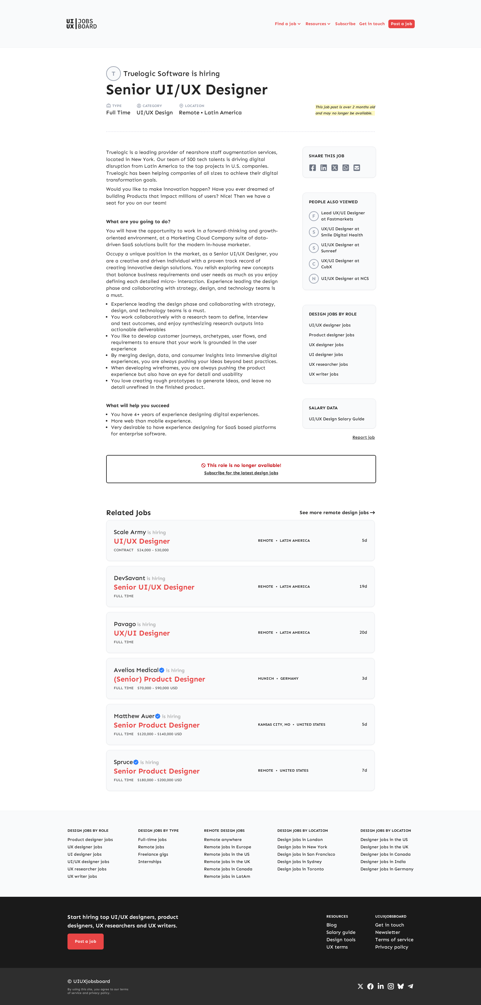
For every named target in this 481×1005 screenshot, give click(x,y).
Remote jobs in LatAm (227, 876)
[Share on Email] (356, 167)
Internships (149, 861)
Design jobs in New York (302, 847)
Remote (189, 112)
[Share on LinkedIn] (323, 167)
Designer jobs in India (383, 861)
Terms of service (394, 939)
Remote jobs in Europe (227, 847)
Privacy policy (391, 947)
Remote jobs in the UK (227, 861)
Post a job (401, 23)
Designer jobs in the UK (384, 847)
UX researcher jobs (328, 364)
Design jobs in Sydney (299, 861)
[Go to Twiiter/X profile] (360, 986)
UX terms (337, 947)
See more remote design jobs (334, 512)
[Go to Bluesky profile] (401, 986)
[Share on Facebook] (312, 167)
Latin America (223, 112)
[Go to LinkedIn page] (380, 986)
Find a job (288, 24)
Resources (319, 24)
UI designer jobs (326, 354)
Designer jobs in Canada (385, 854)
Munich (266, 678)
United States (311, 724)
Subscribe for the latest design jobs (241, 473)
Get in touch (372, 23)
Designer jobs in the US (384, 839)
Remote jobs (151, 847)
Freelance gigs (153, 854)
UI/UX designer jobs (330, 325)
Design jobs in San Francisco (306, 854)
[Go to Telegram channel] (410, 986)
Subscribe (345, 23)
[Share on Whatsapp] (345, 167)
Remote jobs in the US (226, 854)
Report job (363, 437)
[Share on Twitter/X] (334, 167)
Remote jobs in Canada (228, 869)
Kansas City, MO (274, 724)
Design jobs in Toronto (300, 869)
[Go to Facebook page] (370, 986)
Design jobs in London (300, 839)
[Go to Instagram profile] (391, 986)
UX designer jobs (326, 344)
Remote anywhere (223, 839)
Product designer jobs (331, 335)
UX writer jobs (323, 374)
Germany (289, 678)
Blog (331, 925)
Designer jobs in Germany (387, 869)
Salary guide (341, 932)
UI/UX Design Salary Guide (336, 419)
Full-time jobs (152, 839)
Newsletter (387, 932)
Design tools (341, 939)
